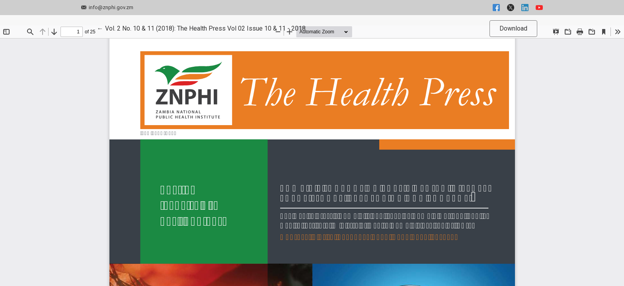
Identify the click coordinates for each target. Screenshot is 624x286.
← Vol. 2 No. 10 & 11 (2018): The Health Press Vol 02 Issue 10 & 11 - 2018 (201, 27)
